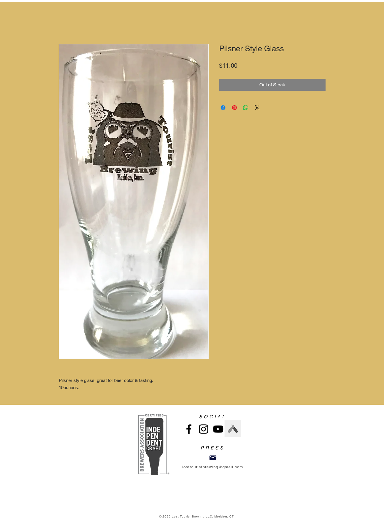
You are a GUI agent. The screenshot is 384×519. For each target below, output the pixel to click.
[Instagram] (203, 429)
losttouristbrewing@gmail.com (212, 467)
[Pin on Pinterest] (234, 107)
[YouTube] (218, 429)
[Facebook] (189, 429)
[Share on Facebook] (223, 107)
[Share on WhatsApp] (245, 107)
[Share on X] (257, 107)
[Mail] (212, 458)
